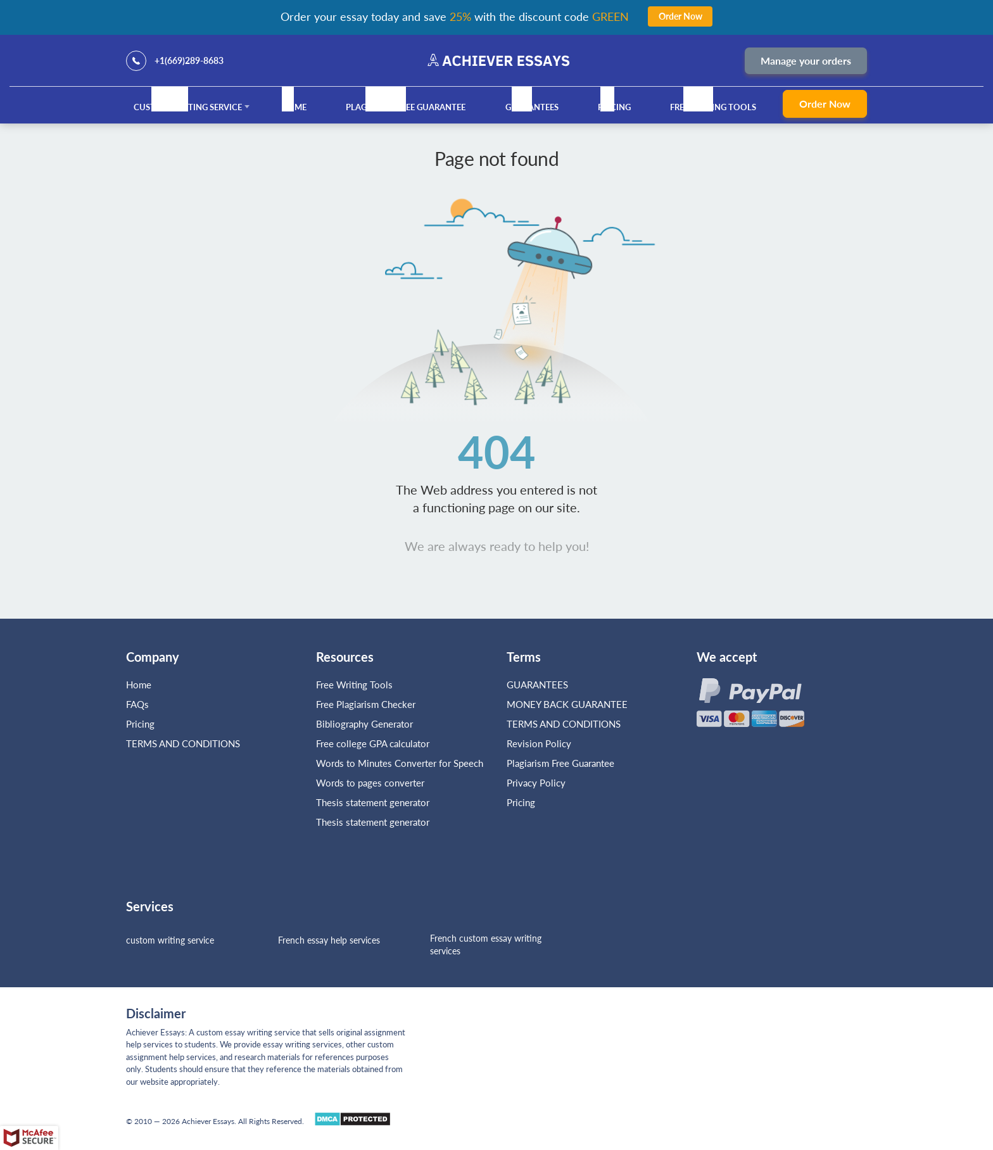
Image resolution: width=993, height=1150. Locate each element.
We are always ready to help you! (497, 545)
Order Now (825, 104)
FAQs (137, 704)
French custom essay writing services (485, 944)
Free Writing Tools (713, 107)
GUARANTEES (532, 107)
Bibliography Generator (364, 724)
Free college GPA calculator (372, 743)
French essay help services (329, 940)
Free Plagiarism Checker (365, 704)
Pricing (614, 107)
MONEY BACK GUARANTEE (567, 704)
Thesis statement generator (372, 802)
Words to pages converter (370, 782)
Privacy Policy (536, 782)
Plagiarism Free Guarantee (405, 107)
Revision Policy (539, 743)
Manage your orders (806, 60)
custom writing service (170, 940)
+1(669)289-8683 (189, 60)
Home (294, 107)
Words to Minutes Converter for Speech (399, 763)
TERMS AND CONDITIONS (184, 743)
